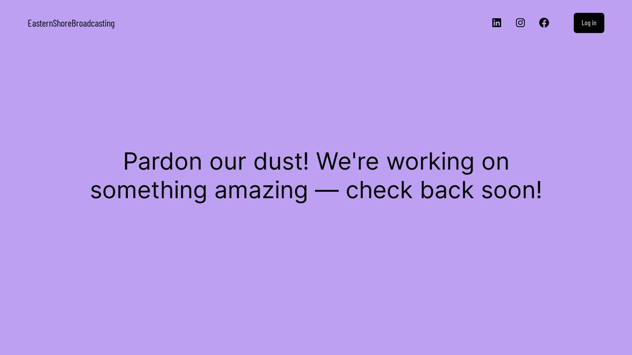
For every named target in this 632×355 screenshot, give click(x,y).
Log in (589, 22)
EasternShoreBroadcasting (71, 23)
